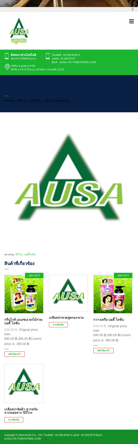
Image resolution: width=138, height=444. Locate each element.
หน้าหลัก (9, 100)
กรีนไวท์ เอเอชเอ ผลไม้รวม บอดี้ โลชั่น (23, 321)
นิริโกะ (22, 100)
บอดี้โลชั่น (35, 100)
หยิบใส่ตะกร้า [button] (14, 354)
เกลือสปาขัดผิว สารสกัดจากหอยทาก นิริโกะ (21, 411)
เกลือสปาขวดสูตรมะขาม (66, 317)
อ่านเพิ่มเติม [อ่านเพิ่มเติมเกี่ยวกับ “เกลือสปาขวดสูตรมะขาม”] (58, 324)
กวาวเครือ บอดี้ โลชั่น (108, 319)
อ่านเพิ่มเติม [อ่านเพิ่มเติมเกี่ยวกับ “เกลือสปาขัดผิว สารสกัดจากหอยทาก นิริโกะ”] (13, 419)
